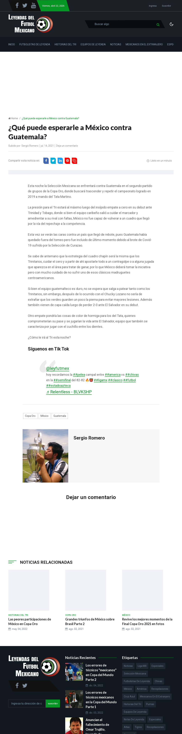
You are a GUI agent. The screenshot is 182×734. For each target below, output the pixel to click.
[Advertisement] (91, 78)
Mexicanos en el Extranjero (144, 44)
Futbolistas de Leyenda (34, 44)
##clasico (115, 380)
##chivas (132, 375)
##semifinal (62, 380)
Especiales (158, 666)
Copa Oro (30, 416)
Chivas (158, 681)
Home (14, 118)
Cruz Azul (129, 696)
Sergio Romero (30, 145)
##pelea (79, 375)
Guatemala (59, 416)
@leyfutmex (58, 368)
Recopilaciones (159, 689)
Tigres (138, 727)
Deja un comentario (67, 145)
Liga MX (142, 666)
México (45, 416)
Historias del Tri (65, 44)
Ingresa (153, 5)
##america (113, 375)
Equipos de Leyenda (93, 44)
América (141, 689)
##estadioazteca (58, 385)
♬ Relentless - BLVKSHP (69, 392)
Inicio (11, 44)
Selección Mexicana (135, 673)
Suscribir (166, 5)
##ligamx (100, 380)
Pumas (150, 704)
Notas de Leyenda (134, 719)
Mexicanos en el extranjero (155, 696)
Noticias (115, 44)
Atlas (127, 727)
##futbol (129, 380)
